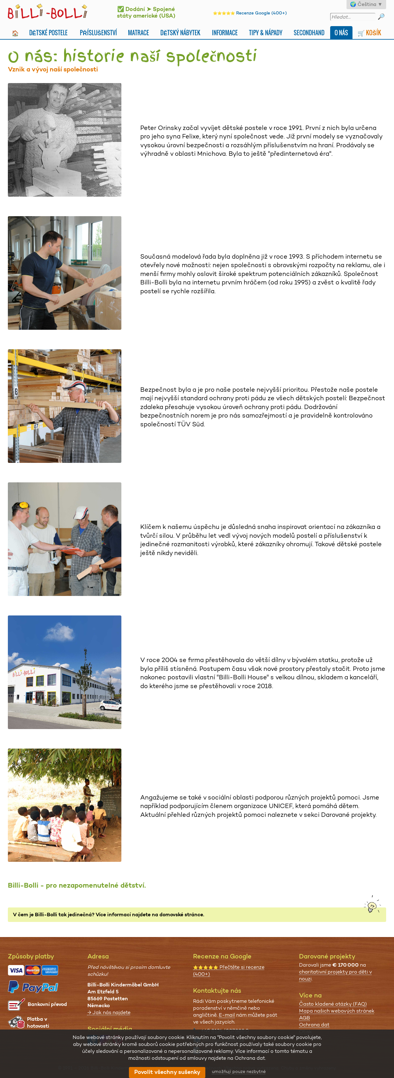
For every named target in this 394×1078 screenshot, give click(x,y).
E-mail (227, 1015)
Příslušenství (98, 32)
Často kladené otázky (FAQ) (333, 1004)
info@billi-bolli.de (223, 1040)
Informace (225, 32)
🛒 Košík (369, 32)
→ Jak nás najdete (108, 1012)
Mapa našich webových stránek (337, 1011)
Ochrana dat (314, 1025)
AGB (304, 1018)
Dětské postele (48, 32)
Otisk (305, 1032)
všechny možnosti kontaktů (235, 1051)
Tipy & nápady (265, 32)
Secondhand (309, 32)
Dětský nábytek (180, 32)
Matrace (138, 32)
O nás (341, 32)
